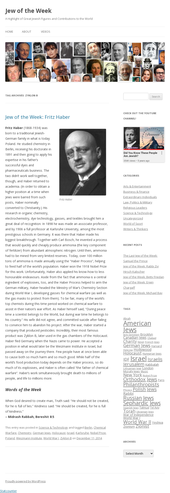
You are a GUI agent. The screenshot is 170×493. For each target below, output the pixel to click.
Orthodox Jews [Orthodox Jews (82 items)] (140, 379)
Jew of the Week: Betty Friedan (143, 277)
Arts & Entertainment (137, 186)
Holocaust (59, 433)
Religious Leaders (135, 208)
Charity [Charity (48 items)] (130, 341)
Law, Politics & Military (137, 202)
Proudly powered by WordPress (25, 481)
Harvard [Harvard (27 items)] (156, 346)
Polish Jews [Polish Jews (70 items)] (145, 389)
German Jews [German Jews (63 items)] (137, 345)
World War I (51, 438)
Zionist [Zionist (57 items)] (142, 426)
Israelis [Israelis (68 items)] (155, 359)
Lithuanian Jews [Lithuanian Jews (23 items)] (132, 368)
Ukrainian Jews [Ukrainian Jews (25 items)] (145, 411)
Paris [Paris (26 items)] (161, 380)
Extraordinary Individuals (140, 197)
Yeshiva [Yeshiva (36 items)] (157, 422)
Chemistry (24, 433)
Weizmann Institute (29, 438)
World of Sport (133, 224)
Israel (70, 433)
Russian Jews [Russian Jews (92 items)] (138, 397)
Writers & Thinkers (135, 229)
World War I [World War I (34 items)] (131, 418)
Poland (10, 438)
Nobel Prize (98, 433)
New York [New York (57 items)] (132, 375)
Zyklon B (66, 438)
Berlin (88, 427)
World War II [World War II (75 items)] (137, 422)
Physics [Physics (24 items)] (127, 390)
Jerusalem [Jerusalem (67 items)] (133, 364)
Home (9, 32)
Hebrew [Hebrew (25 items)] (128, 350)
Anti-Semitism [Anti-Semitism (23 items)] (131, 334)
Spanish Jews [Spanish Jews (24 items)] (131, 407)
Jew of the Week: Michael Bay (142, 293)
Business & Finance (136, 192)
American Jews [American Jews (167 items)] (137, 326)
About (26, 32)
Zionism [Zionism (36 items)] (129, 426)
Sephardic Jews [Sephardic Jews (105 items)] (142, 403)
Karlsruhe (82, 433)
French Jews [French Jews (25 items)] (152, 342)
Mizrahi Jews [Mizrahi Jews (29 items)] (131, 371)
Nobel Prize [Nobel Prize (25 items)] (150, 375)
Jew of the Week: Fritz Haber (37, 116)
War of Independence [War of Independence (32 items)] (138, 415)
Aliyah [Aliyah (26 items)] (127, 318)
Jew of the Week (28, 11)
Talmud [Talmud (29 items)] (144, 408)
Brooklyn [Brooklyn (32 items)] (146, 334)
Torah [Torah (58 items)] (129, 411)
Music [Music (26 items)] (144, 371)
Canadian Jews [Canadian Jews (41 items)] (135, 337)
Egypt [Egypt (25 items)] (141, 342)
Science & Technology (53, 427)
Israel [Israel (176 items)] (138, 358)
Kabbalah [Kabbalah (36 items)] (152, 364)
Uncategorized (133, 218)
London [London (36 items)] (147, 368)
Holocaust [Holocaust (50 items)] (132, 353)
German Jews (42, 433)
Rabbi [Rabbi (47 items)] (128, 393)
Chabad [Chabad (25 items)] (151, 338)
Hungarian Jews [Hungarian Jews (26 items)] (152, 353)
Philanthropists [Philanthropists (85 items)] (141, 384)
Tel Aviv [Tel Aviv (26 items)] (154, 407)
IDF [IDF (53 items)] (126, 359)
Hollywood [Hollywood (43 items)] (142, 349)
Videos (45, 32)
